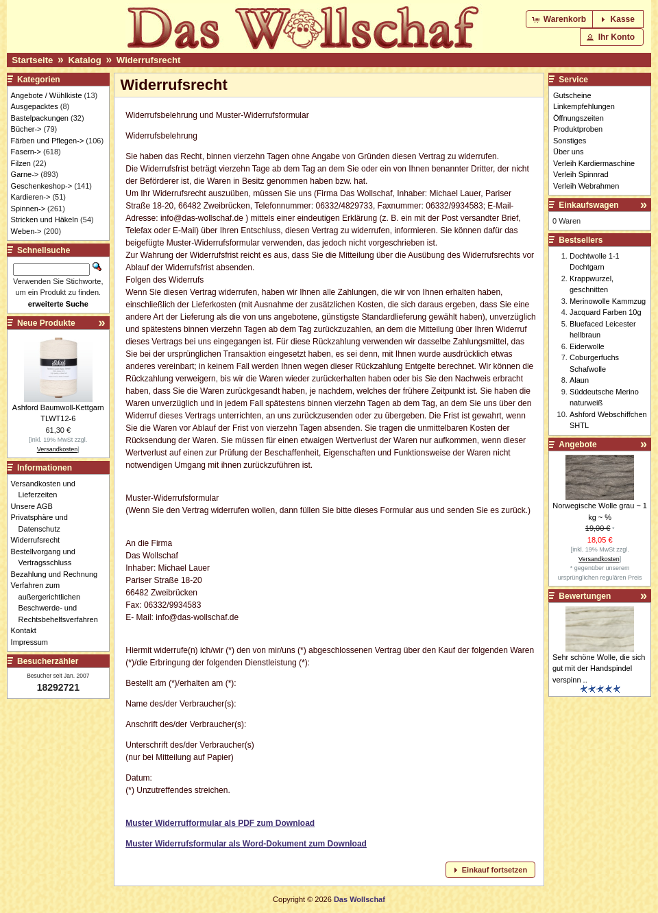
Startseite (32, 60)
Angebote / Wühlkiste (46, 95)
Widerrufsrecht (149, 60)
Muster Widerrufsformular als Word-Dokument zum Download (246, 844)
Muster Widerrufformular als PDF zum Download (220, 823)
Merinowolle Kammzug (608, 301)
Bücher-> (26, 129)
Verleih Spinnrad (581, 174)
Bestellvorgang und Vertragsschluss (47, 557)
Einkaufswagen (588, 205)
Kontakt (27, 630)
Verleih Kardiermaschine (594, 163)
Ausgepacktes (34, 106)
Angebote (577, 444)
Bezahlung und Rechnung (58, 574)
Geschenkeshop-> (42, 186)
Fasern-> (26, 151)
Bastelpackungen (40, 118)
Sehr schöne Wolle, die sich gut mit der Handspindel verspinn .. (599, 668)
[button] (560, 19)
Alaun (579, 380)
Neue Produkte (46, 323)
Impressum (33, 642)
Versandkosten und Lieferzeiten (47, 489)
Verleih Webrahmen (586, 186)
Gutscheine (572, 95)
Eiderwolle (587, 346)
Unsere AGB (36, 506)
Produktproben (577, 129)
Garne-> (25, 174)
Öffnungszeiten (578, 118)
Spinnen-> (28, 208)
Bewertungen (585, 596)
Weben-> (26, 231)
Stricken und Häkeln (44, 219)
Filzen (21, 163)
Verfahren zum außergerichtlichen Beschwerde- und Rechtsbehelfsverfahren (58, 602)
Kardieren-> (31, 197)
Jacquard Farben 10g (606, 312)
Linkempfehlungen (584, 106)
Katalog (84, 60)
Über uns (568, 151)
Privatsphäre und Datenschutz (43, 523)
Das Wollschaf (359, 899)
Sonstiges (569, 141)
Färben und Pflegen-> (47, 141)
